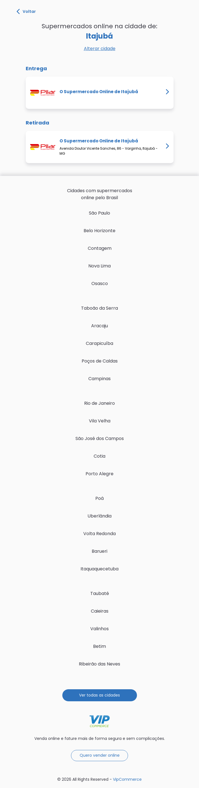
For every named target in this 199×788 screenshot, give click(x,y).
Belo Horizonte (99, 230)
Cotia (99, 456)
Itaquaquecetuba (99, 569)
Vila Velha (99, 421)
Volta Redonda (99, 533)
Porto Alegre (99, 474)
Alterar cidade (99, 48)
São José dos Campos (99, 438)
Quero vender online (100, 755)
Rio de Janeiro (99, 403)
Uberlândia (99, 516)
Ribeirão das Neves (99, 664)
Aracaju (99, 326)
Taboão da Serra (99, 308)
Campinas (99, 378)
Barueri (99, 551)
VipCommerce (99, 721)
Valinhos (99, 628)
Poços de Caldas (100, 361)
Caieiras (99, 611)
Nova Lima (99, 266)
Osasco (99, 283)
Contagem (100, 248)
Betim (99, 646)
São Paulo (99, 213)
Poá (99, 498)
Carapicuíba (99, 343)
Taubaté (99, 593)
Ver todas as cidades (99, 695)
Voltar (26, 11)
